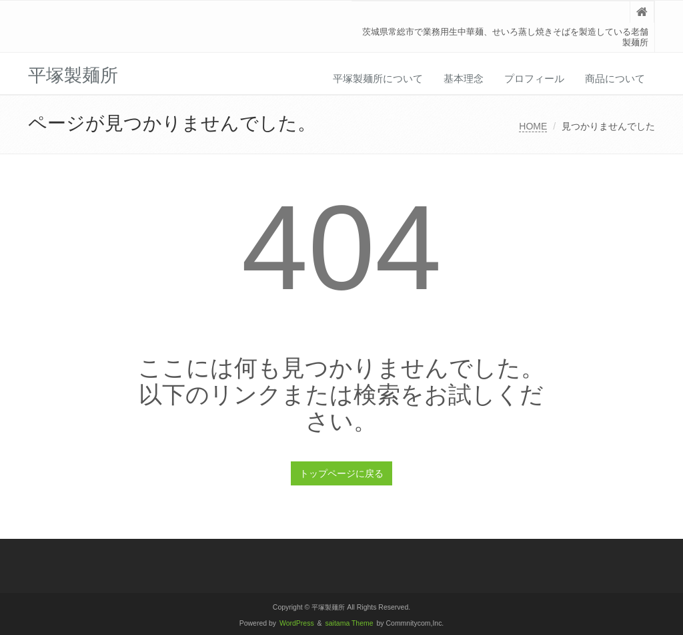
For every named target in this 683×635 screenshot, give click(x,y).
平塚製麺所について (378, 78)
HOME (533, 126)
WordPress (296, 623)
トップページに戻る (341, 473)
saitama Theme (349, 623)
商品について (615, 78)
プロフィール (534, 78)
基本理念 (464, 78)
